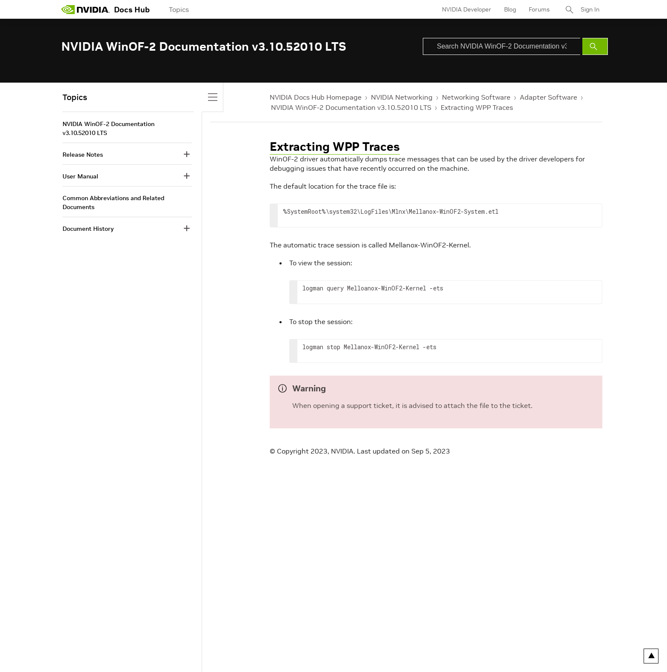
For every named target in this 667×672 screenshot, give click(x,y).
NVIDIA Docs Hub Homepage (316, 97)
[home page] (85, 9)
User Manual (80, 176)
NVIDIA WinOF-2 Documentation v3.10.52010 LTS (351, 107)
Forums (539, 9)
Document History (88, 229)
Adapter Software (548, 97)
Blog (510, 9)
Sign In (590, 9)
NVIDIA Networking (402, 97)
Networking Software (476, 97)
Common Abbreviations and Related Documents (113, 202)
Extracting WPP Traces (477, 107)
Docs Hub (132, 9)
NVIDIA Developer (466, 9)
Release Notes (83, 154)
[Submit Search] (595, 46)
